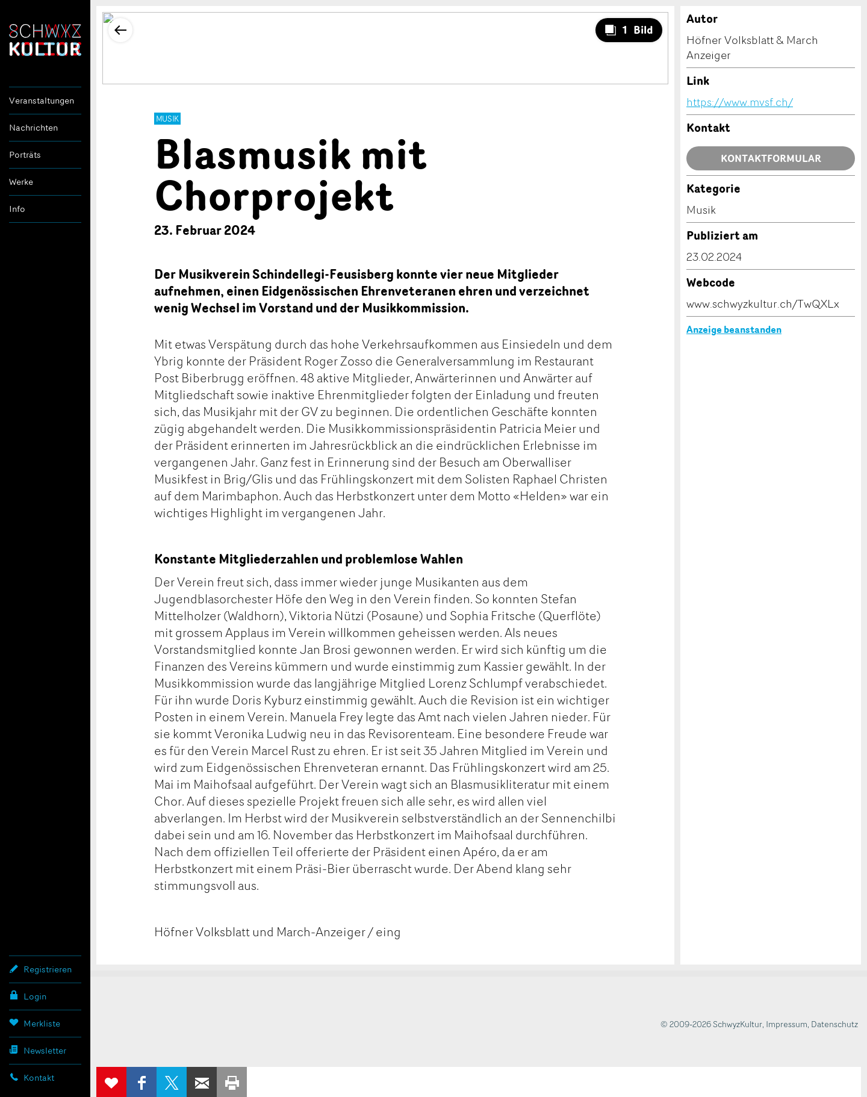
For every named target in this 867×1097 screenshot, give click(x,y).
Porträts (25, 154)
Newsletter (37, 1050)
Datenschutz (834, 1024)
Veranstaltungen (41, 100)
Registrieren (40, 968)
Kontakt (31, 1077)
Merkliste (34, 1023)
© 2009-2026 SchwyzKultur (711, 1024)
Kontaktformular (771, 158)
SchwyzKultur (45, 40)
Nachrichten (33, 127)
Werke (21, 181)
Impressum (786, 1024)
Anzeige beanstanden (734, 329)
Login (27, 995)
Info (17, 208)
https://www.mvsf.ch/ (739, 102)
